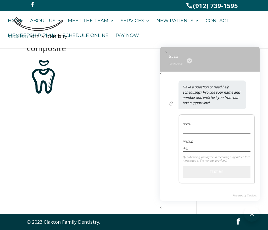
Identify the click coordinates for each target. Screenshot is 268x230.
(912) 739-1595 (215, 5)
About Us (42, 21)
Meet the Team (88, 21)
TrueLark (251, 195)
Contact (217, 21)
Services (132, 21)
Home (15, 21)
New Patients (175, 21)
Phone (188, 141)
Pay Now (127, 36)
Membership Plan (31, 36)
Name (187, 123)
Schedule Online (86, 36)
